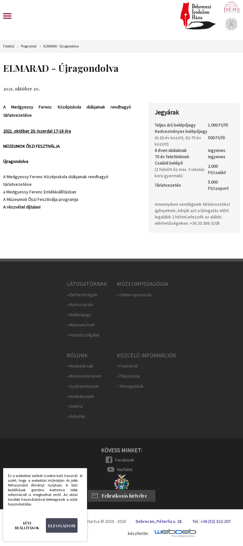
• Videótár (76, 416)
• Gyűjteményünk (83, 386)
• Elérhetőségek (82, 295)
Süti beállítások (27, 525)
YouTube (125, 469)
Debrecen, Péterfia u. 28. (159, 521)
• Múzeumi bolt (81, 325)
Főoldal (8, 46)
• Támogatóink (130, 386)
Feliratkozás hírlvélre (124, 496)
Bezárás (78, 477)
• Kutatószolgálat (83, 335)
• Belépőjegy (79, 314)
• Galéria (75, 406)
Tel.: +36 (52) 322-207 (211, 521)
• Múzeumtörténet (84, 376)
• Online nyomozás (134, 295)
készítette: (138, 533)
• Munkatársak (80, 366)
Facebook (124, 460)
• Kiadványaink (80, 396)
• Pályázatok (128, 376)
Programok (29, 46)
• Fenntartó (127, 366)
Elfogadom (61, 525)
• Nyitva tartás (80, 304)
